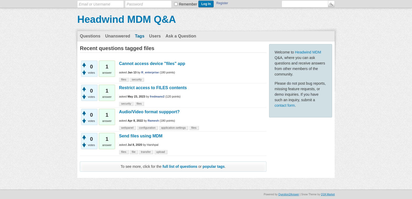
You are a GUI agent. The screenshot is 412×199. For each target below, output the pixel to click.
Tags (139, 36)
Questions (90, 36)
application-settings (173, 127)
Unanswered (117, 36)
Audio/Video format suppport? (149, 112)
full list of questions (180, 166)
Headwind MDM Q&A (126, 19)
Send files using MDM (140, 136)
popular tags (214, 166)
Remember (188, 4)
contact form (285, 105)
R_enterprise (150, 72)
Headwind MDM (308, 52)
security (137, 79)
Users (155, 36)
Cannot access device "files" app (152, 63)
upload (160, 151)
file (133, 151)
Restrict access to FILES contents (153, 87)
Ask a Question (181, 36)
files (123, 79)
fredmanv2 (157, 96)
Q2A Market (328, 194)
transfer (146, 151)
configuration (147, 127)
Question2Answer (288, 194)
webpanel (127, 127)
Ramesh (153, 120)
